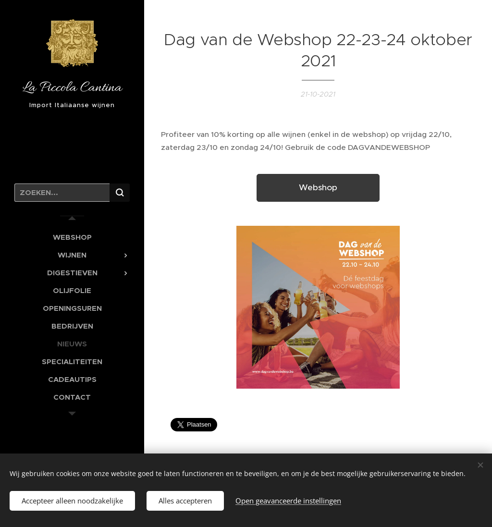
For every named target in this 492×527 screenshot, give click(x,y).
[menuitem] (72, 237)
